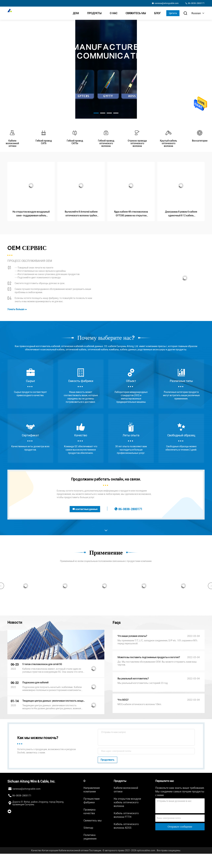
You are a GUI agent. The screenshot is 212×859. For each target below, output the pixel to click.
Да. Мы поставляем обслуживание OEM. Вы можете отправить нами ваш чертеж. (157, 663)
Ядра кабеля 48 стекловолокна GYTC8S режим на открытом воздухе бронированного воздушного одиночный (131, 214)
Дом (76, 13)
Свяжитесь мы (136, 13)
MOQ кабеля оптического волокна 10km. (140, 704)
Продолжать (107, 759)
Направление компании (91, 789)
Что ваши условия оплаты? (132, 636)
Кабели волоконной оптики (126, 789)
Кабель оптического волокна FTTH (126, 815)
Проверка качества (89, 811)
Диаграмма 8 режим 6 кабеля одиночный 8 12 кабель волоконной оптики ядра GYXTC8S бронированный (181, 214)
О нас (113, 13)
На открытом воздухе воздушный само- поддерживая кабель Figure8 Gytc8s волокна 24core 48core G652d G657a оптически (31, 214)
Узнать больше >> (17, 309)
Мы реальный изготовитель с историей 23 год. (143, 683)
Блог (157, 13)
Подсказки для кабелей (35, 682)
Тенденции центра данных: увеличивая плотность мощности (53, 700)
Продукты (94, 13)
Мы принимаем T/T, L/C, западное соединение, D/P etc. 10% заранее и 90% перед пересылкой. (157, 642)
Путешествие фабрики (91, 800)
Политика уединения (89, 836)
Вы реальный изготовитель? (133, 678)
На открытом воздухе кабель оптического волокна (127, 802)
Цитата (173, 13)
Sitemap (88, 827)
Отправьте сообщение (180, 826)
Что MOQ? (123, 700)
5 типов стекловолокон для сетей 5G (42, 664)
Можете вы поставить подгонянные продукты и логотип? (149, 657)
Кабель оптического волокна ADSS (126, 826)
